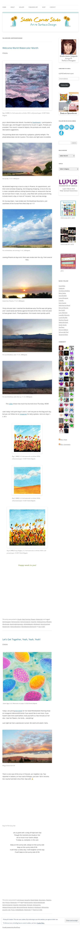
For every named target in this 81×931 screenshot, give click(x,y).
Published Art (33, 7)
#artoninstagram (25, 622)
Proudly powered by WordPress (11, 927)
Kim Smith (62, 310)
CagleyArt (62, 288)
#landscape (5, 624)
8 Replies (5, 644)
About (13, 7)
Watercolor (39, 619)
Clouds (19, 619)
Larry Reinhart (63, 313)
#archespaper (6, 622)
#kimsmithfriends (22, 907)
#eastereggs (22, 905)
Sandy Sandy (63, 325)
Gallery (21, 7)
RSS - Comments (64, 444)
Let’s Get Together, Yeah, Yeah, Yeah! (21, 639)
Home (4, 7)
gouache (5, 910)
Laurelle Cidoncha (64, 315)
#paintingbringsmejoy (16, 624)
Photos (7, 902)
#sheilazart (36, 624)
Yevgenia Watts (63, 334)
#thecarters (45, 907)
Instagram (23, 414)
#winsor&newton (15, 627)
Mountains (42, 900)
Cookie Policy (40, 923)
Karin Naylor (62, 303)
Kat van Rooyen (63, 308)
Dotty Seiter (62, 293)
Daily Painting (26, 619)
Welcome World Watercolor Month (20, 47)
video (11, 404)
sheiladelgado (19, 910)
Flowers (33, 619)
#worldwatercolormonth (28, 627)
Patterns (48, 900)
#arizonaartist (15, 622)
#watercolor (6, 627)
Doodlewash (36, 122)
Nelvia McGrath (63, 322)
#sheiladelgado (28, 624)
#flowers (48, 622)
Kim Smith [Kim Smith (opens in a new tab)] (18, 711)
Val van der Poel (63, 332)
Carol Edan (62, 286)
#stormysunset (45, 624)
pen (9, 910)
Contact (53, 7)
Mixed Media (34, 900)
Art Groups (20, 900)
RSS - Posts (63, 439)
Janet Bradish (63, 296)
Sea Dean (61, 327)
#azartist (33, 622)
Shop (43, 7)
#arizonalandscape (39, 902)
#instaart (29, 905)
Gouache (27, 900)
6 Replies (5, 53)
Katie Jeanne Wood (64, 305)
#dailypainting (41, 622)
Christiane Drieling (64, 291)
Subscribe (64, 85)
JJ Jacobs (61, 300)
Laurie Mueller (63, 317)
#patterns (31, 907)
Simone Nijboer (63, 330)
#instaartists (37, 905)
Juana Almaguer (63, 298)
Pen (3, 902)
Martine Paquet (63, 320)
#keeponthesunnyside (9, 907)
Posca (13, 910)
